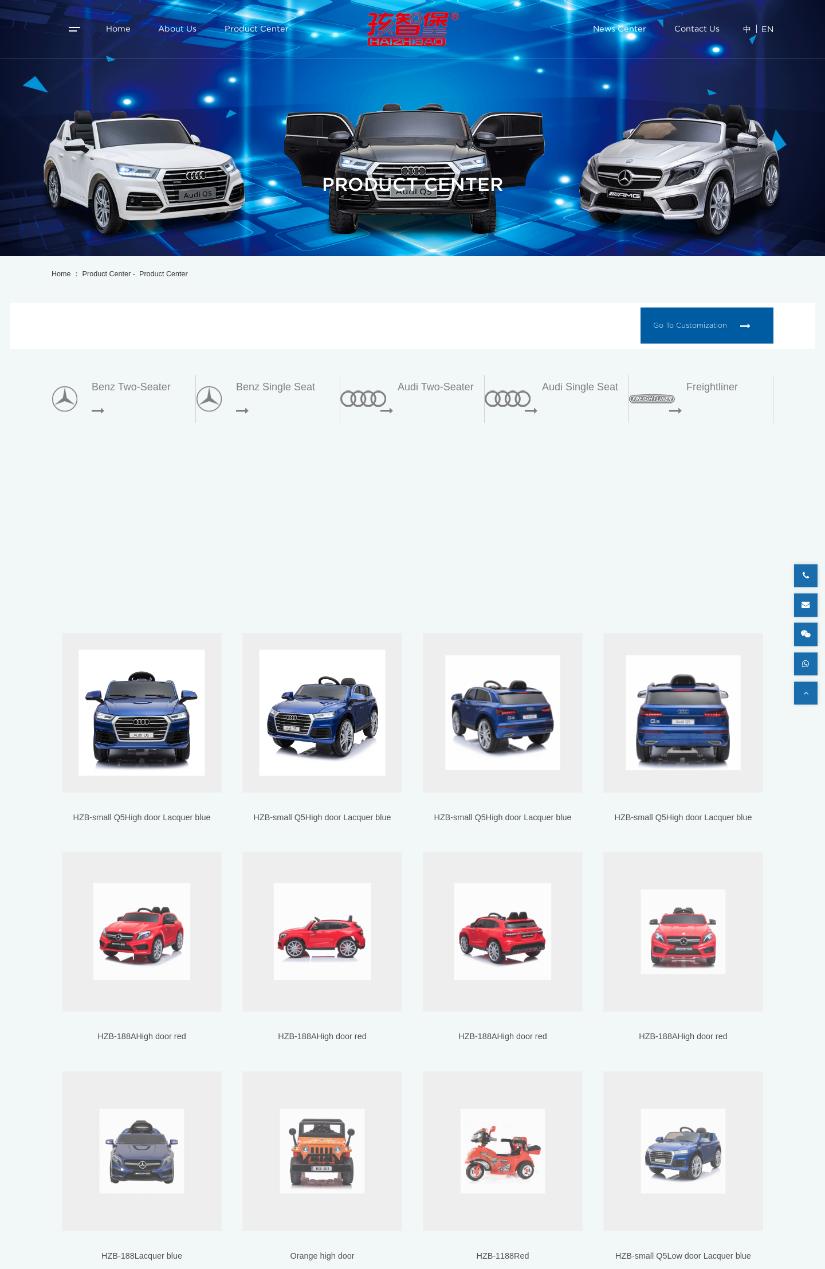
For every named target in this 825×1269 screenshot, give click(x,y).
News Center (619, 28)
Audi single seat (580, 387)
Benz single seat (275, 387)
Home (118, 28)
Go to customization (701, 325)
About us (177, 28)
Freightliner (712, 387)
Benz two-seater (131, 387)
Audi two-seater (436, 387)
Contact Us (697, 28)
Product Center (257, 28)
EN (767, 28)
